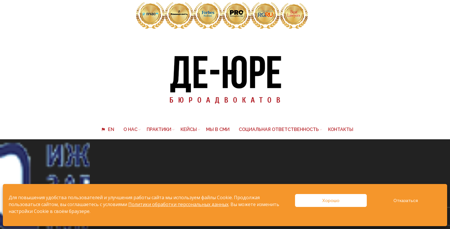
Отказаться (405, 200)
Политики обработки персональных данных (178, 204)
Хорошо (331, 200)
